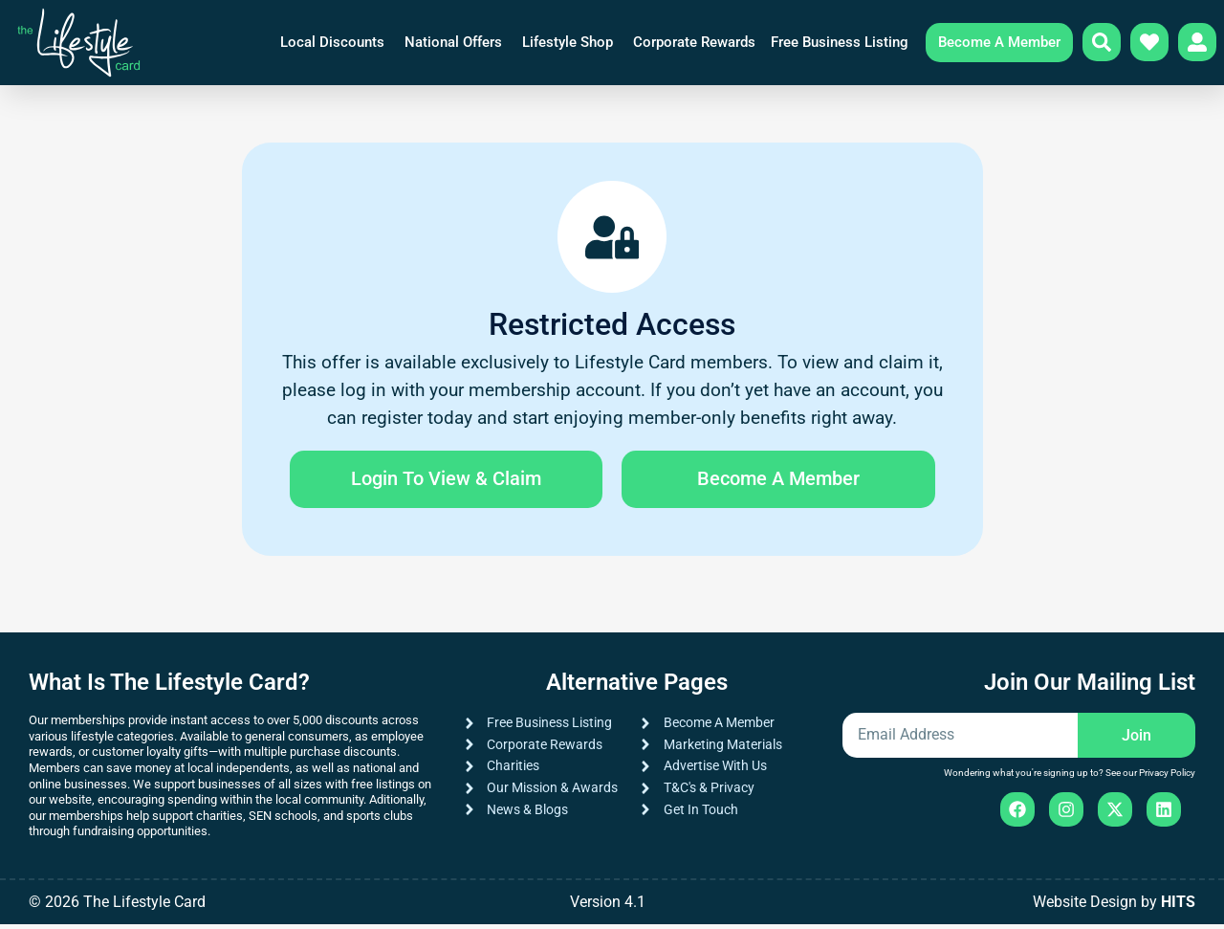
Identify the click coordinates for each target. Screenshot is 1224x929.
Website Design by (1114, 906)
